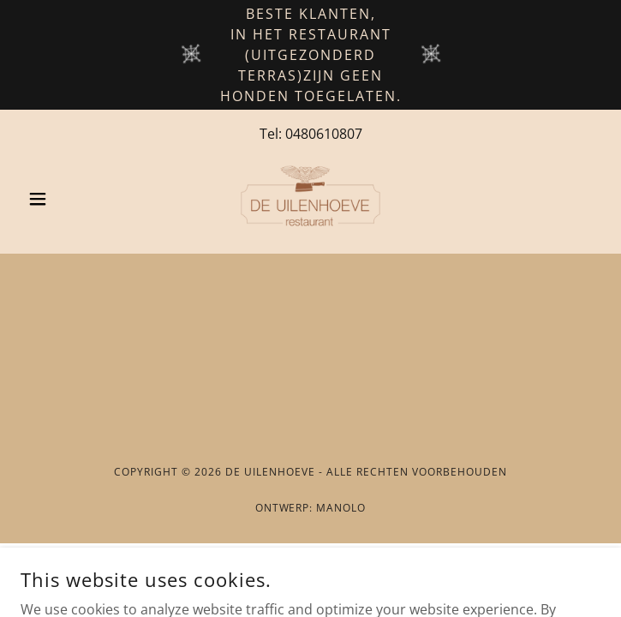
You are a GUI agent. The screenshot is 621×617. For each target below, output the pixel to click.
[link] (310, 199)
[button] (64, 199)
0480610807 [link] (323, 133)
